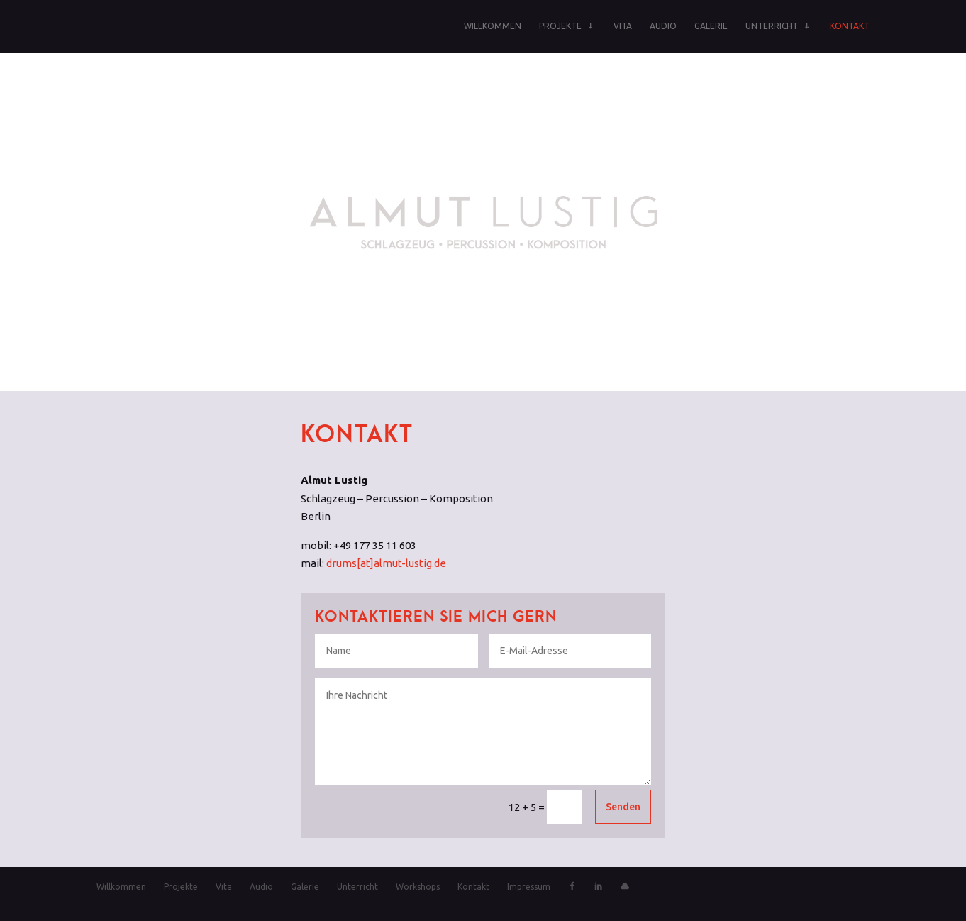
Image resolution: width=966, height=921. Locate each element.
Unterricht (771, 26)
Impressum (528, 886)
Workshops (418, 886)
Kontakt (850, 26)
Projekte (560, 26)
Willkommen (492, 26)
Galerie (711, 26)
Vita (623, 26)
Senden (623, 806)
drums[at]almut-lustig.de (386, 563)
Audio (663, 26)
